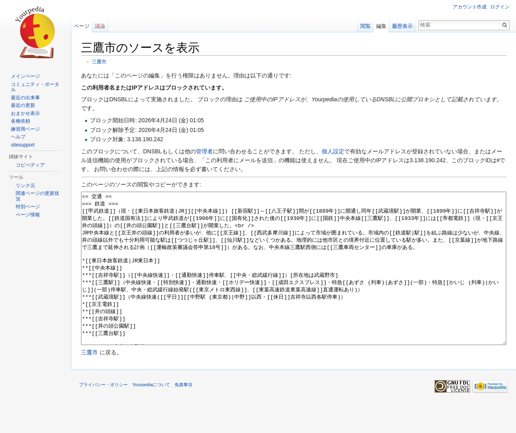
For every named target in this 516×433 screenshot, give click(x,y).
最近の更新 (23, 105)
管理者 (204, 151)
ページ (81, 26)
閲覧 (365, 26)
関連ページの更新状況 (37, 196)
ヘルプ (18, 137)
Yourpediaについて (151, 414)
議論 (100, 26)
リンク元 (25, 185)
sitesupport (23, 145)
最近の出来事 (25, 97)
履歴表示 (402, 26)
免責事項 (183, 414)
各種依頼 (20, 121)
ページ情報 (28, 215)
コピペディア (30, 165)
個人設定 (333, 151)
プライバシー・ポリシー (103, 414)
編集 (381, 26)
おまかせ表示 (25, 113)
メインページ (25, 76)
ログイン (500, 7)
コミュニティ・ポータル (35, 87)
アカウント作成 (470, 7)
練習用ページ (25, 129)
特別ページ (28, 206)
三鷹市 (99, 61)
